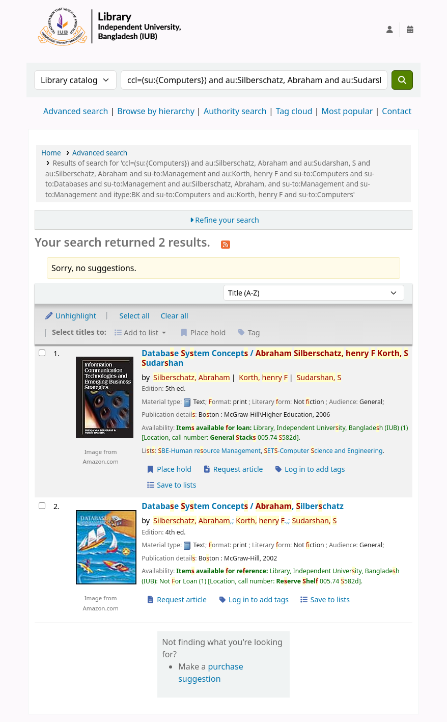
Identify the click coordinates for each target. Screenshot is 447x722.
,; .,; (245, 520)
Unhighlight (70, 315)
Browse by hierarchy (155, 111)
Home (51, 152)
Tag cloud (294, 111)
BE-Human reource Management (209, 450)
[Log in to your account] (389, 29)
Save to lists (171, 485)
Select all (135, 315)
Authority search (235, 111)
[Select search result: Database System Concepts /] (42, 353)
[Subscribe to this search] (225, 243)
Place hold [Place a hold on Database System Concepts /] (168, 469)
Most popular (347, 111)
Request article (233, 469)
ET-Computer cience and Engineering (323, 450)
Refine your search (227, 220)
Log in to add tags (309, 469)
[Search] (402, 80)
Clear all (174, 315)
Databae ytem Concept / (275, 358)
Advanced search (75, 111)
